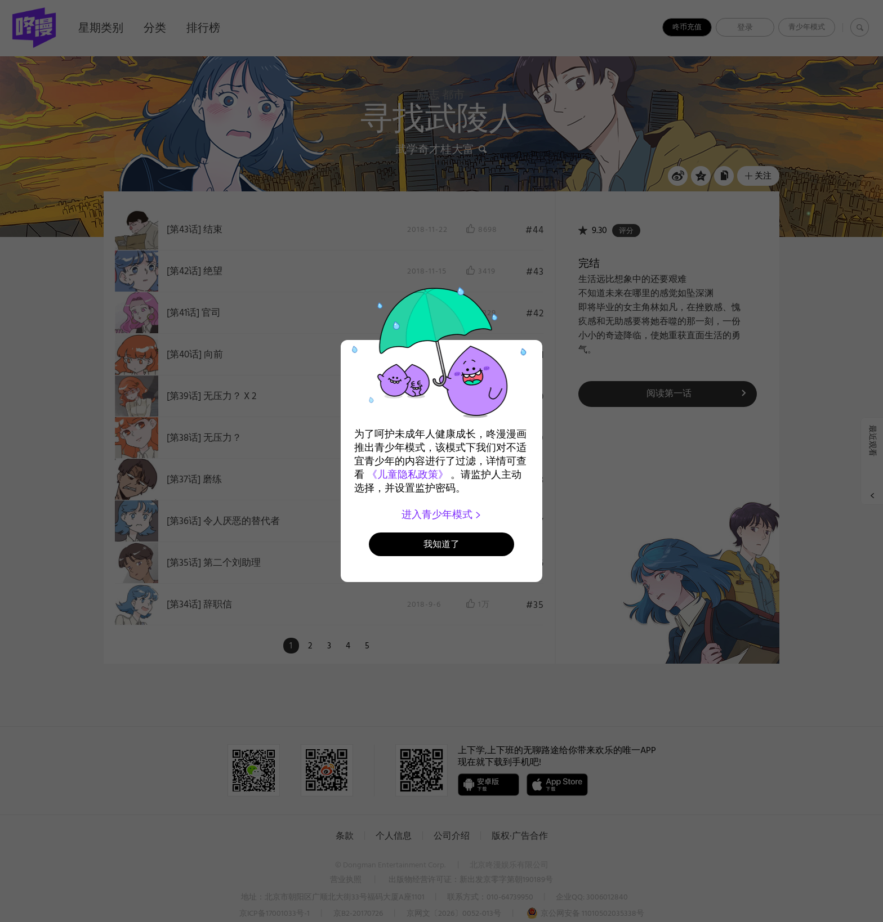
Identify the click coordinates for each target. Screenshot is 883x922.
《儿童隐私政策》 (407, 474)
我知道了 (441, 544)
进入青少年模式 (441, 514)
